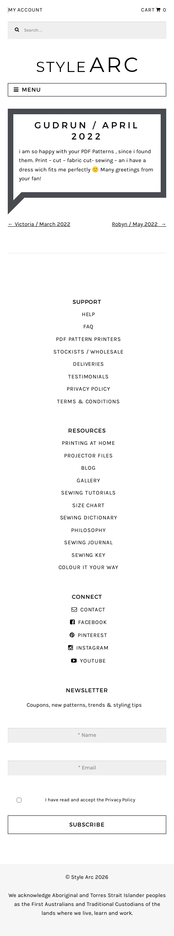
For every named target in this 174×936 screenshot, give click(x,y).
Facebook (92, 622)
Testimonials (88, 377)
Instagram (92, 648)
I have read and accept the (90, 799)
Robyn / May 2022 (139, 224)
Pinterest (92, 635)
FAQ (88, 327)
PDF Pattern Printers (88, 339)
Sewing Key (88, 555)
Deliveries (88, 364)
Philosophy (88, 530)
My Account (25, 10)
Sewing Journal (88, 542)
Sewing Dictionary (88, 518)
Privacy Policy (88, 389)
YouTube (93, 661)
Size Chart (88, 505)
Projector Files (88, 456)
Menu (31, 89)
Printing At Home (88, 443)
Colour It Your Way (88, 567)
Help (89, 314)
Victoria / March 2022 (39, 224)
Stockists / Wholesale (88, 352)
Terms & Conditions (88, 401)
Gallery (89, 480)
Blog (88, 468)
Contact (93, 610)
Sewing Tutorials (88, 493)
